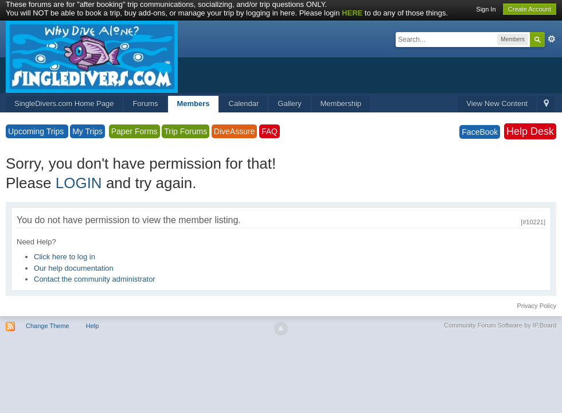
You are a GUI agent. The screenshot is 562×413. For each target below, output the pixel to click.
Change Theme (47, 325)
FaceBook (480, 132)
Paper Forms (134, 131)
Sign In (485, 9)
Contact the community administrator (94, 279)
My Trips (87, 131)
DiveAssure (234, 131)
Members (193, 103)
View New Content (497, 103)
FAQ (270, 131)
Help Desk (530, 131)
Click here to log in (64, 256)
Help (92, 325)
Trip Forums (185, 131)
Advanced (551, 39)
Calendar (244, 103)
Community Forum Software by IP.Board (500, 325)
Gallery (289, 103)
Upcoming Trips (37, 131)
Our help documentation (74, 268)
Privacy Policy (536, 305)
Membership (341, 103)
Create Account (529, 9)
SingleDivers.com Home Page (64, 103)
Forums (145, 103)
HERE (352, 13)
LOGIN (79, 183)
